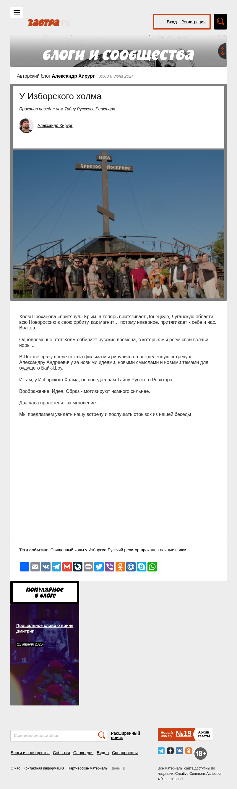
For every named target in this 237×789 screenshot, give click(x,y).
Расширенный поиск (125, 735)
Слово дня (83, 752)
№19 (183, 733)
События (61, 752)
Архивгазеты (204, 734)
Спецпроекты (125, 752)
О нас (15, 768)
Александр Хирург (73, 76)
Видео (103, 752)
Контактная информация (43, 768)
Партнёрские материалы (88, 768)
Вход (172, 21)
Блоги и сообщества (30, 752)
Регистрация (193, 21)
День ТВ (118, 768)
